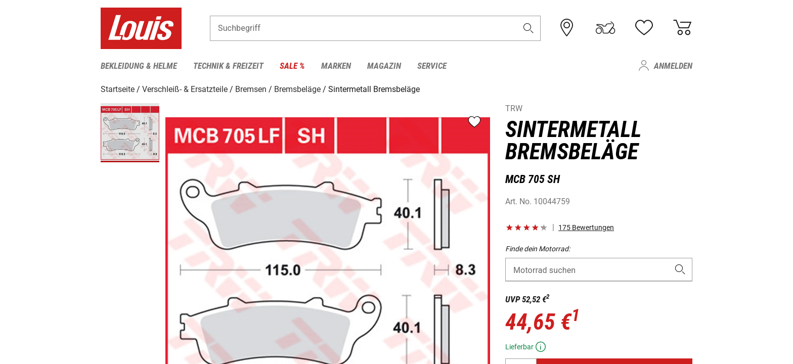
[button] (528, 28)
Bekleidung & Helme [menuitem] (139, 66)
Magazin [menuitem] (384, 66)
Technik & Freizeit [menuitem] (228, 66)
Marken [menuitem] (336, 66)
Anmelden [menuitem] (673, 66)
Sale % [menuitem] (292, 66)
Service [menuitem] (432, 66)
